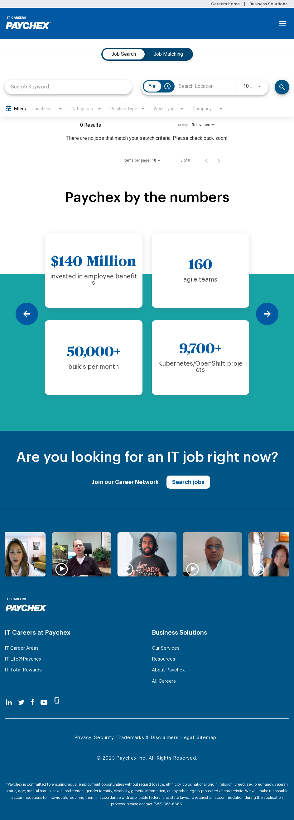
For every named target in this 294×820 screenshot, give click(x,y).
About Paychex (168, 670)
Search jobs (188, 482)
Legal (187, 737)
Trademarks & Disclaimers (148, 737)
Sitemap (206, 737)
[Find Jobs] (282, 87)
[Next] (267, 314)
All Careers (164, 681)
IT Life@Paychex (23, 659)
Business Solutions (268, 4)
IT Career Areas (22, 648)
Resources (163, 659)
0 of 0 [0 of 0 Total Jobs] (185, 160)
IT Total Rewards (23, 670)
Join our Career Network (125, 482)
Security (104, 737)
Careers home (225, 4)
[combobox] (68, 86)
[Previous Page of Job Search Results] (206, 160)
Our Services (166, 648)
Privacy (83, 737)
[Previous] (27, 314)
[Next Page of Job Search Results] (219, 160)
